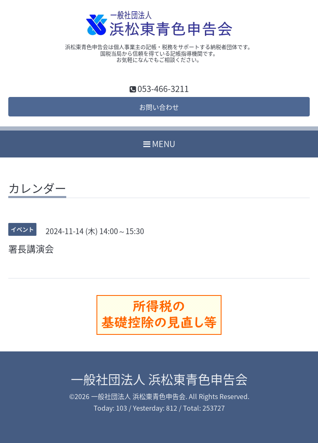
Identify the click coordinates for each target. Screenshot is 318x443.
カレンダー (37, 190)
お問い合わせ (159, 107)
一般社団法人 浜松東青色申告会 (159, 379)
